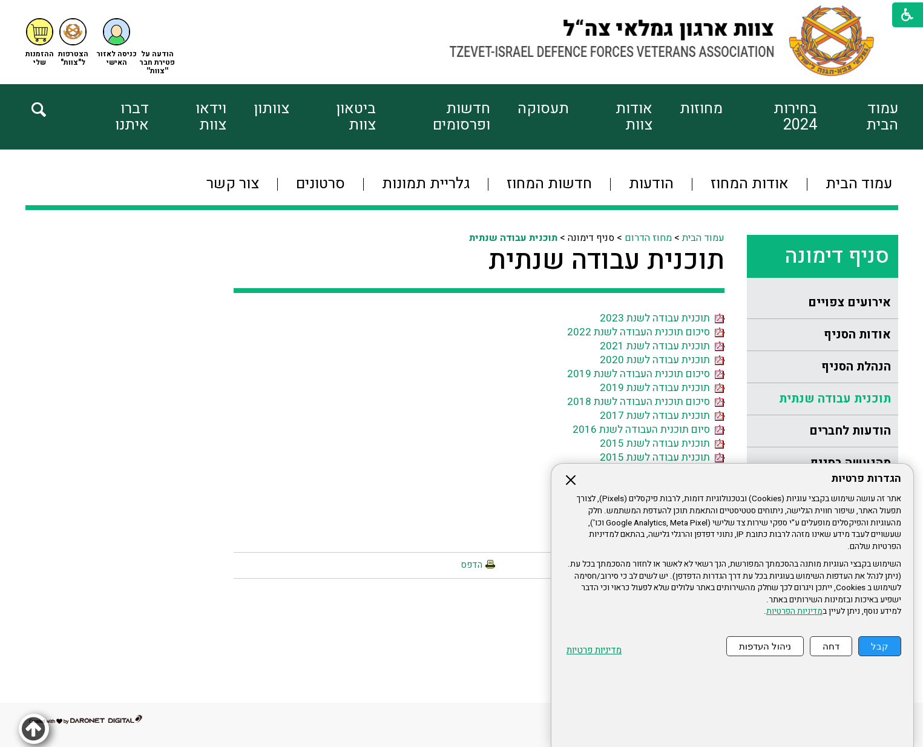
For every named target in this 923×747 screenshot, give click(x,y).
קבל (880, 646)
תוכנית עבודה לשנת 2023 (662, 318)
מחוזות (701, 108)
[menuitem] (857, 117)
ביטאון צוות (356, 116)
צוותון (271, 108)
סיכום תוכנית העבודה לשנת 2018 (645, 401)
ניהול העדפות (765, 646)
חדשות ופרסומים (461, 116)
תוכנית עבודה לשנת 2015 (662, 443)
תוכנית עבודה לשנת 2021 (662, 346)
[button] (117, 42)
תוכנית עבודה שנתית (835, 398)
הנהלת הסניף (856, 366)
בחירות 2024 (795, 116)
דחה (831, 646)
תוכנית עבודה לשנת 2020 (662, 359)
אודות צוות (634, 116)
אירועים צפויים (849, 302)
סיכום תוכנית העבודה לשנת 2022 (645, 332)
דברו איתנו (132, 116)
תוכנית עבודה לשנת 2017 (662, 415)
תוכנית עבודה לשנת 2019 (662, 387)
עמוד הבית (882, 116)
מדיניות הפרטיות (794, 611)
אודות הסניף (857, 334)
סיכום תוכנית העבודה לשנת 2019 (645, 373)
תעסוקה (543, 108)
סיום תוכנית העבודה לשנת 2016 (648, 429)
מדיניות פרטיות (594, 650)
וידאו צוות (210, 116)
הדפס (471, 564)
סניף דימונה (836, 256)
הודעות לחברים (850, 430)
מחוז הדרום (648, 238)
